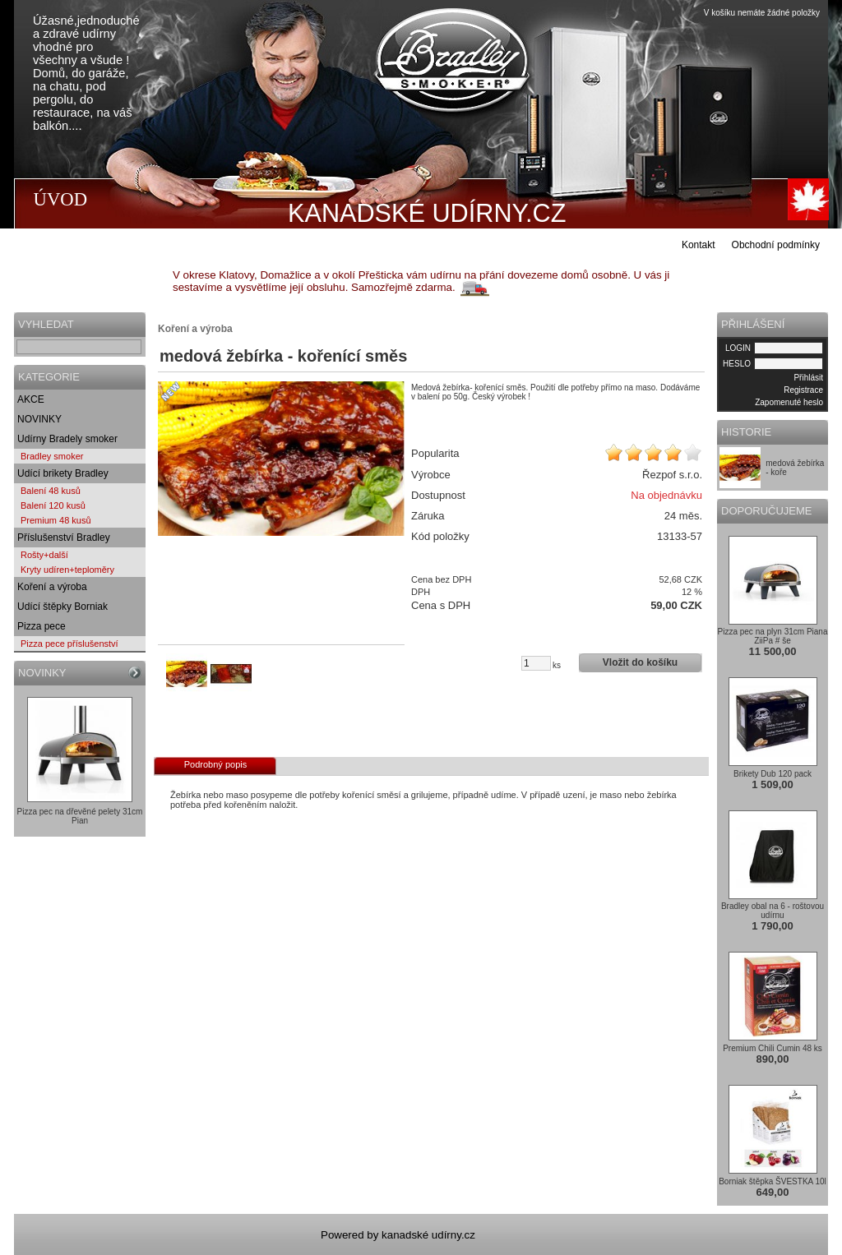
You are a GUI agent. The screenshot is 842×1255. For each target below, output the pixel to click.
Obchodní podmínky (776, 245)
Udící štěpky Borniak (62, 606)
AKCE (30, 399)
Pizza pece (41, 626)
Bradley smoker (52, 456)
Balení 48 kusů (51, 491)
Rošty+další (44, 555)
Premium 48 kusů (56, 520)
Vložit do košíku (640, 662)
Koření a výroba (52, 587)
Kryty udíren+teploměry (67, 569)
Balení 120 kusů (53, 505)
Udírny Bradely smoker (67, 439)
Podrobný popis (215, 764)
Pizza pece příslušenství (69, 643)
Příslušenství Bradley (63, 537)
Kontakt (698, 245)
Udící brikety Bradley (63, 473)
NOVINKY (39, 419)
